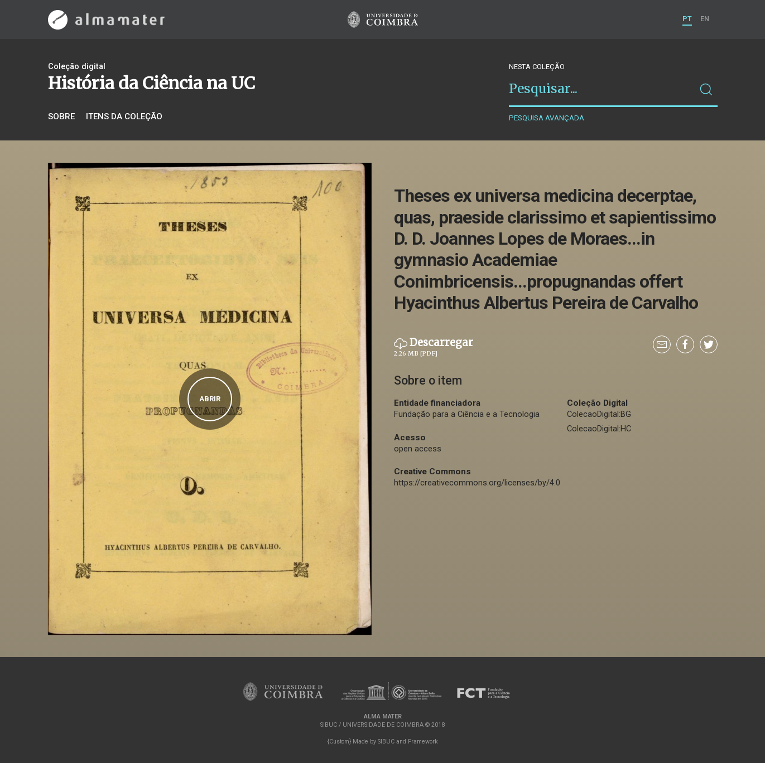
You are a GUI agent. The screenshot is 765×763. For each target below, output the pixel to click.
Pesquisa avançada (546, 118)
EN (704, 18)
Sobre (61, 116)
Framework (423, 741)
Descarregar (433, 347)
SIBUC (386, 741)
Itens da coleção (124, 116)
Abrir (209, 399)
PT (687, 18)
